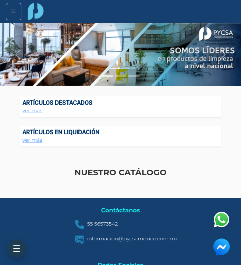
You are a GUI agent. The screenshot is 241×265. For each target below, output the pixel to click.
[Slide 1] (107, 76)
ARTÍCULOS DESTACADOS (57, 102)
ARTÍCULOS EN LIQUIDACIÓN (60, 132)
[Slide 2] (120, 76)
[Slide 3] (133, 76)
